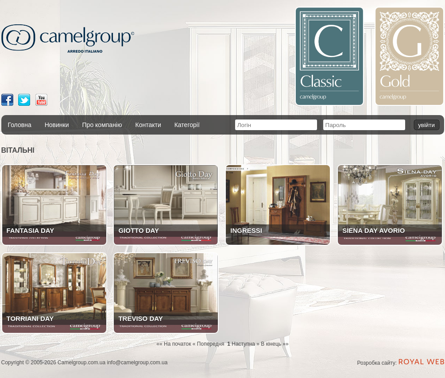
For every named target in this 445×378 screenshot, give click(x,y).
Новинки (57, 124)
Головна (19, 124)
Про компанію (102, 124)
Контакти (148, 124)
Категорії (187, 124)
